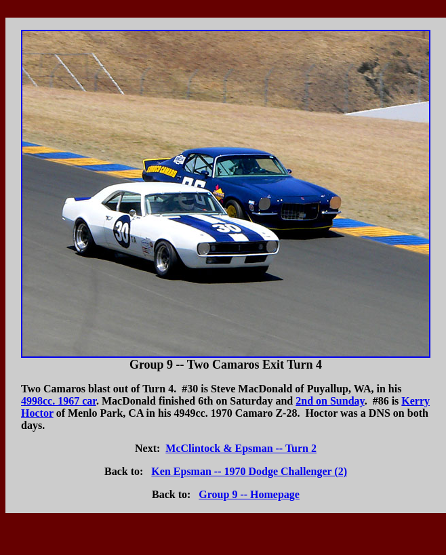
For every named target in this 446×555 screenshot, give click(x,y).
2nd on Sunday (330, 401)
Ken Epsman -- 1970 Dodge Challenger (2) (249, 471)
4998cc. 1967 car (58, 401)
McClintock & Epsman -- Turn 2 (241, 448)
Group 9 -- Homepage (249, 494)
